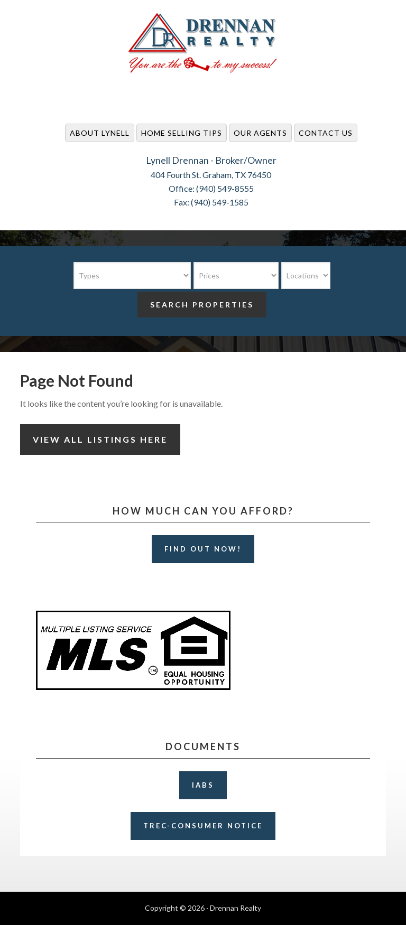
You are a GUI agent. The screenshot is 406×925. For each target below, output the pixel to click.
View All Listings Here (100, 439)
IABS (203, 785)
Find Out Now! (203, 549)
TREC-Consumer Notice (203, 825)
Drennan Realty (203, 43)
